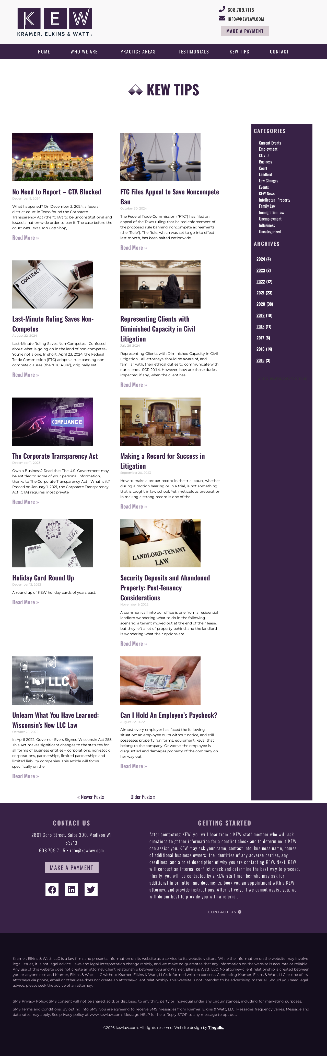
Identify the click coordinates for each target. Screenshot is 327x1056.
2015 (260, 360)
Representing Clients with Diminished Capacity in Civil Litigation (157, 329)
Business (265, 162)
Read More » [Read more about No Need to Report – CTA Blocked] (25, 237)
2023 (260, 270)
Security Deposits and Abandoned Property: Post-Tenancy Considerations (165, 587)
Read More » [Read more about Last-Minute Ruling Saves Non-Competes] (25, 374)
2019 (260, 315)
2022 (260, 281)
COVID (263, 155)
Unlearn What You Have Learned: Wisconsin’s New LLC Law (55, 720)
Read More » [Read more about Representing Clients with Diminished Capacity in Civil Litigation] (133, 384)
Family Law (267, 206)
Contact (279, 51)
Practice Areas (139, 51)
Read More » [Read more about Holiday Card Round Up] (25, 602)
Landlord (265, 174)
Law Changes (268, 181)
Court (263, 168)
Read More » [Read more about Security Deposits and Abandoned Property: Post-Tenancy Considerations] (133, 643)
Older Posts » (143, 796)
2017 (260, 338)
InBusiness (267, 225)
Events (264, 187)
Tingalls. (216, 1027)
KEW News (267, 193)
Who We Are (85, 51)
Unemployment (270, 219)
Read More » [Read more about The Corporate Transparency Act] (25, 501)
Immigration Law (271, 212)
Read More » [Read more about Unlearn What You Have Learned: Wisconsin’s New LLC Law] (25, 776)
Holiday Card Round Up (43, 577)
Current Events (270, 143)
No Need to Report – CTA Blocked (56, 191)
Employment (268, 149)
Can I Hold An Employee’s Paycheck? (168, 715)
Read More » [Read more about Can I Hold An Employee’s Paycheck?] (133, 766)
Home (44, 51)
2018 (260, 326)
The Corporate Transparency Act (55, 456)
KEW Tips (240, 51)
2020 (260, 304)
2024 (260, 259)
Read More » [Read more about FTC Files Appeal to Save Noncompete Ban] (133, 247)
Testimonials (194, 51)
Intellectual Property (274, 200)
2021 (260, 293)
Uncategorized (270, 231)
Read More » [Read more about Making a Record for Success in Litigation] (133, 506)
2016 (260, 349)
